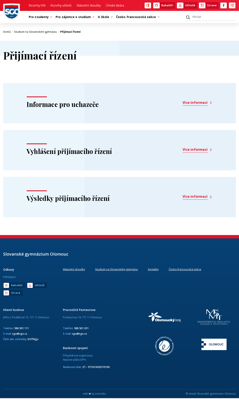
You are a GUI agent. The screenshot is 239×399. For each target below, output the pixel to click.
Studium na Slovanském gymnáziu (36, 32)
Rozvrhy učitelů (61, 6)
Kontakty (153, 270)
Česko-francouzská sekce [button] (137, 17)
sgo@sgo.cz (19, 334)
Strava (208, 6)
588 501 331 (81, 329)
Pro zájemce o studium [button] (74, 17)
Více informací (197, 103)
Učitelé (186, 6)
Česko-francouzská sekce (185, 270)
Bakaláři (163, 6)
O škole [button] (104, 17)
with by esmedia (94, 394)
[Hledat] (210, 17)
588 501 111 (21, 329)
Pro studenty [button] (40, 17)
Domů (8, 32)
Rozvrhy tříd (37, 6)
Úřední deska (115, 6)
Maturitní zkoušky (89, 6)
